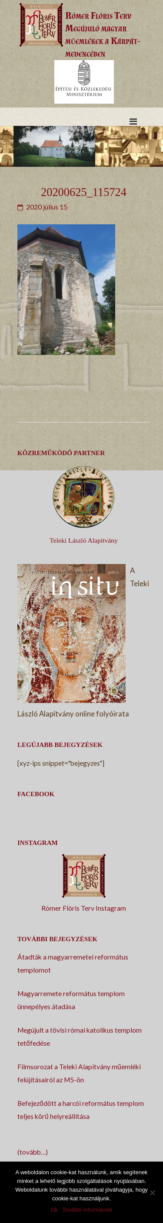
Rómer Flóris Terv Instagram (83, 908)
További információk (87, 1209)
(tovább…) (32, 1152)
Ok (54, 1209)
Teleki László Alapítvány (83, 540)
